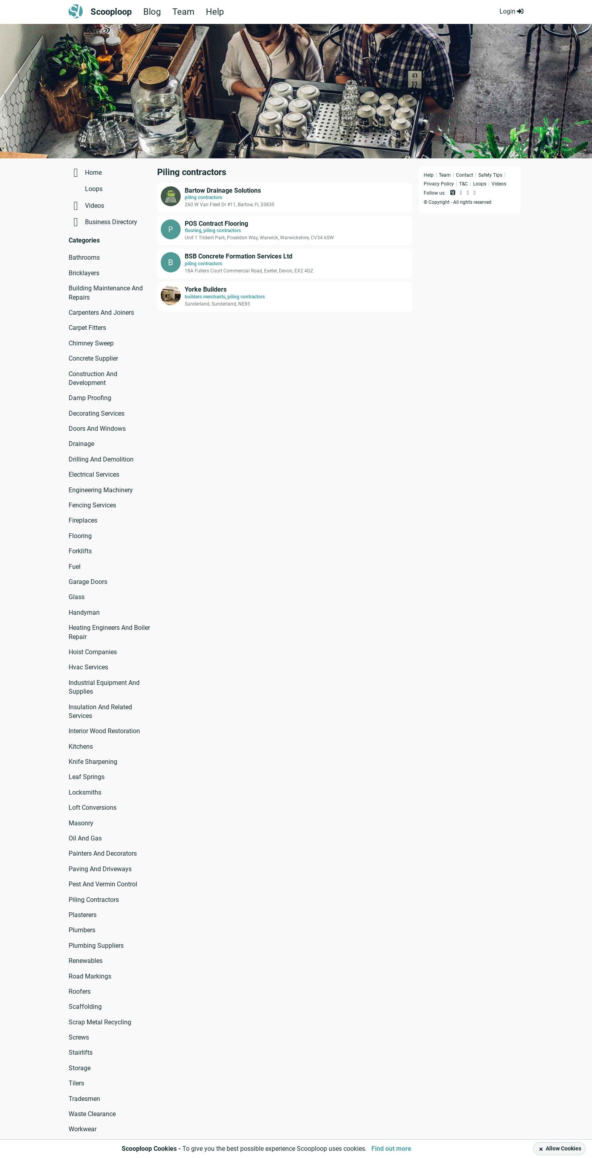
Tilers (76, 1083)
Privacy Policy (439, 184)
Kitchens (81, 746)
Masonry (81, 823)
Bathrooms (84, 257)
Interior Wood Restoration (104, 731)
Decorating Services (96, 413)
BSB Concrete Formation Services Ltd (238, 256)
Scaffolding (85, 1006)
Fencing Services (92, 505)
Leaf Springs (87, 777)
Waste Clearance (92, 1114)
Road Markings (90, 976)
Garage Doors (88, 582)
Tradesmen (84, 1099)
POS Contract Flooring (216, 223)
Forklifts (80, 551)
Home (93, 172)
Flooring (80, 536)
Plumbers (82, 930)
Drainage (81, 444)
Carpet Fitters (87, 327)
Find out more (391, 1148)
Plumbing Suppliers (96, 945)
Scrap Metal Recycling (100, 1022)
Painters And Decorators (103, 853)
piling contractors (203, 197)
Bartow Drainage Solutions (223, 190)
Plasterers (83, 915)
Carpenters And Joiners (101, 312)
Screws (79, 1037)
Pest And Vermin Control (103, 884)
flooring (193, 230)
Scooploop (111, 12)
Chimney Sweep (91, 343)
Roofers (80, 991)
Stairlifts (81, 1052)
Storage (80, 1068)
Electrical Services (94, 474)
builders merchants (205, 297)
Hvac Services (88, 667)
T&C (463, 184)
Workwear (83, 1129)
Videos (94, 205)
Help (215, 12)
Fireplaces (83, 520)
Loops (94, 189)
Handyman (84, 612)
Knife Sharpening (93, 761)
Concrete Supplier (93, 358)
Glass (77, 597)
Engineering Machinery (101, 490)
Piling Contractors (94, 900)
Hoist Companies (93, 652)
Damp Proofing (90, 398)
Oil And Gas (85, 838)
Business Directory (111, 222)
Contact (464, 175)
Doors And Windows (97, 428)
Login (511, 11)
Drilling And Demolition (101, 459)
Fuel (75, 566)
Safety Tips (490, 175)
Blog (152, 12)
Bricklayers (84, 273)
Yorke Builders (206, 289)
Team (183, 12)
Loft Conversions (92, 807)
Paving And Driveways (100, 869)
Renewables (86, 961)
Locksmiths (85, 792)
